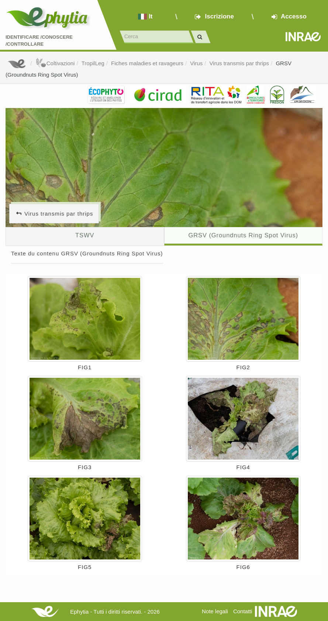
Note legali (215, 611)
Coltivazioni (55, 63)
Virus (196, 63)
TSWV (84, 235)
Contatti (242, 611)
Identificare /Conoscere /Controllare (39, 40)
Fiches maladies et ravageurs (147, 63)
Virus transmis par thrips (239, 63)
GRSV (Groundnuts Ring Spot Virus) (243, 235)
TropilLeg (93, 63)
